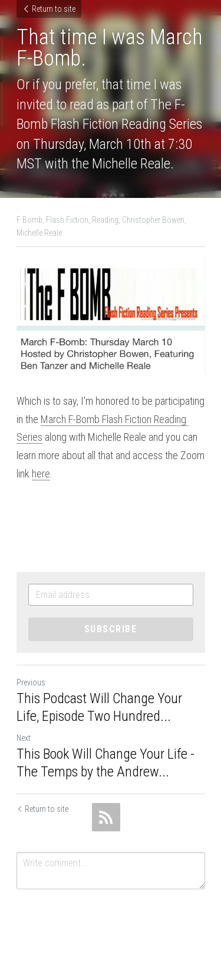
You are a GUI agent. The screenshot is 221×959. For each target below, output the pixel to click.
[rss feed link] (106, 817)
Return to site (48, 9)
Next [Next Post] (24, 738)
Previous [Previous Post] (31, 682)
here (41, 473)
